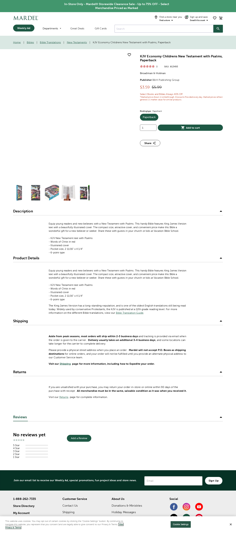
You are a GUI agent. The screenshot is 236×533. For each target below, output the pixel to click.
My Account (21, 451)
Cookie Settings (180, 524)
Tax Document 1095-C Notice (132, 470)
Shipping (65, 302)
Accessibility (70, 503)
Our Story (118, 464)
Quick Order (70, 470)
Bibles (30, 42)
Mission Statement (124, 457)
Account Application (76, 490)
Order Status (71, 464)
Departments (52, 28)
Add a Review (79, 376)
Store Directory (23, 444)
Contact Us (70, 444)
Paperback (150, 118)
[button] (118, 150)
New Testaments (77, 42)
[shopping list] (214, 18)
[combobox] (164, 29)
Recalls (67, 483)
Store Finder (21, 458)
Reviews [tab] (20, 356)
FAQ (65, 477)
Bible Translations (50, 42)
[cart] (221, 18)
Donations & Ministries (127, 444)
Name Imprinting (73, 510)
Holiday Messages (124, 451)
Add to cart (190, 128)
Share (150, 143)
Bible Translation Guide (129, 251)
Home (17, 42)
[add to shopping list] (129, 55)
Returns (64, 335)
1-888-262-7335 (24, 437)
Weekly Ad (23, 28)
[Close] (230, 524)
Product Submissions (76, 496)
